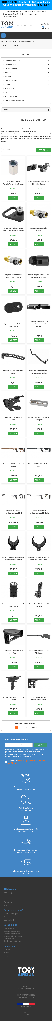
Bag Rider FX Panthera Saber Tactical (13, 372)
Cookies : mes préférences (12, 941)
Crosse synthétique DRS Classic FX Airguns (39, 652)
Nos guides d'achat (30, 14)
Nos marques (8, 896)
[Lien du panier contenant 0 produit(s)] (46, 28)
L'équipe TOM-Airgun (11, 914)
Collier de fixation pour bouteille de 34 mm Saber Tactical (13, 558)
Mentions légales (9, 920)
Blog (5, 905)
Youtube (6, 953)
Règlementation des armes (13, 936)
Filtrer (43, 150)
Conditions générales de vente (14, 917)
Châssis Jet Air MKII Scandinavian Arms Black (13, 512)
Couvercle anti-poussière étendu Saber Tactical (13, 605)
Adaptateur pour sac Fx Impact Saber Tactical (13, 325)
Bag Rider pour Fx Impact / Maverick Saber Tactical (38, 372)
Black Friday (8, 893)
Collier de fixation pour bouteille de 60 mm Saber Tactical (39, 558)
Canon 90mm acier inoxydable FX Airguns (38, 418)
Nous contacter (9, 929)
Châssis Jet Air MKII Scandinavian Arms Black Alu (39, 512)
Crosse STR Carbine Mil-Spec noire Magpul (13, 652)
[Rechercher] (25, 25)
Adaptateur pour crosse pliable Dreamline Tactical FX (38, 276)
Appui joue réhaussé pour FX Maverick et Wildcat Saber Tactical (39, 324)
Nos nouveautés (9, 899)
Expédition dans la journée (35, 12)
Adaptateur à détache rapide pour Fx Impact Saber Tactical (13, 229)
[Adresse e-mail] (19, 745)
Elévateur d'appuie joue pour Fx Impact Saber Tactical (39, 698)
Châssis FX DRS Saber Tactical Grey (38, 465)
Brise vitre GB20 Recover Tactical (13, 418)
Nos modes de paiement (12, 931)
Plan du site (8, 902)
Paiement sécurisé (10, 14)
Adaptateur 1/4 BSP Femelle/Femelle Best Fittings (13, 183)
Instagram (7, 956)
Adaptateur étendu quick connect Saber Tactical (13, 276)
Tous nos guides (9, 938)
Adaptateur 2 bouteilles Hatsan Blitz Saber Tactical (38, 183)
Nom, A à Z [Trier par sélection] (6, 150)
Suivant (33, 727)
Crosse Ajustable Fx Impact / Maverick (39, 605)
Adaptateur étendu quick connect (38, 229)
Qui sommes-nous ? (11, 17)
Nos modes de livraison (12, 934)
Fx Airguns (43, 4)
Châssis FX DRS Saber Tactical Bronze (13, 465)
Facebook (7, 950)
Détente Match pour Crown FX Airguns (13, 698)
